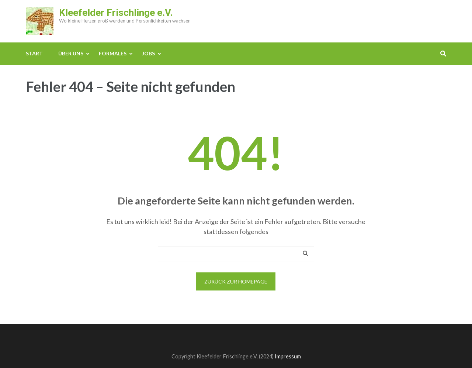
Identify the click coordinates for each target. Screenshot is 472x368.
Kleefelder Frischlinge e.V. (116, 12)
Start (34, 53)
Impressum (288, 356)
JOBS (148, 53)
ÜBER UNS (70, 53)
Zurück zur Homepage (235, 281)
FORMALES (112, 53)
